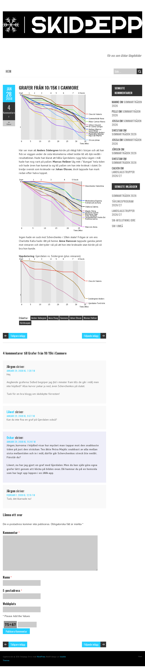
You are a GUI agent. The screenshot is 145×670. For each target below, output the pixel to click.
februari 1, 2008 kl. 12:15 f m (21, 495)
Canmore (64, 317)
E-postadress (12, 590)
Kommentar (11, 532)
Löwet (10, 412)
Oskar (10, 437)
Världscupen (25, 322)
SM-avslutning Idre (123, 220)
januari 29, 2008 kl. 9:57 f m (21, 416)
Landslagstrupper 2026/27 (123, 174)
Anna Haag (53, 317)
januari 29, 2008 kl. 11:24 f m (21, 441)
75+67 (10, 624)
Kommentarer (9, 114)
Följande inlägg (91, 336)
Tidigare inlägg (17, 336)
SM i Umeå (117, 226)
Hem (8, 71)
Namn (7, 577)
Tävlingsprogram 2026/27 (122, 203)
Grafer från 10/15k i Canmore (49, 87)
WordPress (41, 656)
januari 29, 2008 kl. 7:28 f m (21, 370)
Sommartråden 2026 (127, 104)
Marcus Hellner (90, 317)
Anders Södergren (38, 317)
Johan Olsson (76, 317)
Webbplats (9, 603)
